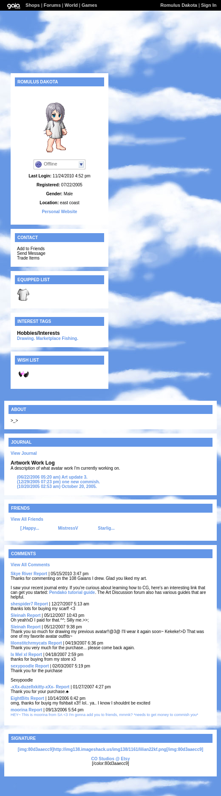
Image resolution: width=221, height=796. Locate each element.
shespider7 (22, 604)
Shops (33, 5)
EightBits (20, 698)
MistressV (68, 528)
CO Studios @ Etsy (110, 758)
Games (89, 5)
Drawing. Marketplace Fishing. (47, 338)
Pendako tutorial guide (72, 592)
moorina (19, 710)
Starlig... (106, 528)
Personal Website (59, 211)
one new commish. (58, 481)
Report (40, 573)
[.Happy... (29, 528)
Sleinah (18, 615)
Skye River (21, 573)
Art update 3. (52, 477)
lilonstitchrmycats (29, 643)
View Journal (24, 453)
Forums (52, 5)
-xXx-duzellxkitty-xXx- (32, 687)
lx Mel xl (19, 654)
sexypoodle (22, 666)
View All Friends (27, 519)
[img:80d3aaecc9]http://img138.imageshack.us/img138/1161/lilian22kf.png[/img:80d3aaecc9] (110, 749)
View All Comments (30, 564)
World (71, 5)
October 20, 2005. (57, 486)
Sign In (209, 5)
